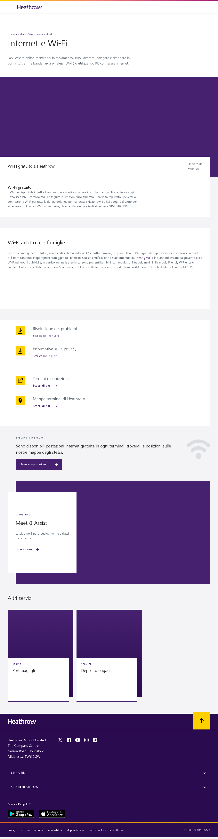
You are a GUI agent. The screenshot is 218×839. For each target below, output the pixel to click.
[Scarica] (46, 336)
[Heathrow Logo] (29, 7)
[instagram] (86, 740)
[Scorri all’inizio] (201, 720)
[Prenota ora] (28, 549)
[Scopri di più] (45, 386)
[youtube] (77, 740)
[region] (109, 656)
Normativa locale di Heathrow (106, 830)
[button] (40, 653)
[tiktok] (95, 740)
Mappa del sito (75, 830)
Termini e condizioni (32, 830)
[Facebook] (69, 740)
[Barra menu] (10, 7)
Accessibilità (55, 830)
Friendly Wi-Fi (144, 258)
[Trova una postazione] (39, 464)
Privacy (12, 830)
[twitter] (60, 740)
